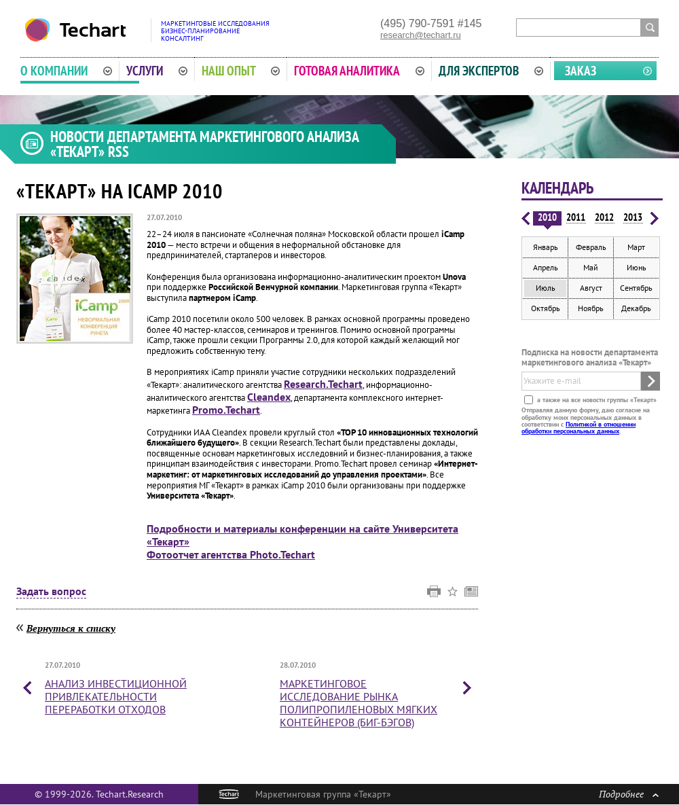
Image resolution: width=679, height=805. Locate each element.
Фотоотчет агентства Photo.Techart (231, 554)
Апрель (545, 267)
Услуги (156, 70)
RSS (118, 151)
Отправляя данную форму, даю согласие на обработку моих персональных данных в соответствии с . (585, 420)
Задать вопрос (51, 592)
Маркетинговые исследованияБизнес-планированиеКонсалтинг (215, 31)
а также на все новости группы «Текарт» (596, 399)
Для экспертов (491, 70)
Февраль (591, 247)
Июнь (636, 267)
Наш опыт (241, 70)
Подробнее (629, 793)
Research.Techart (323, 384)
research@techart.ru (420, 35)
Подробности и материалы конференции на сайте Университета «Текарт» (302, 535)
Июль (545, 288)
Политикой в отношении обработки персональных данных (578, 427)
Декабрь (636, 308)
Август (591, 288)
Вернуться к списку (70, 628)
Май (590, 267)
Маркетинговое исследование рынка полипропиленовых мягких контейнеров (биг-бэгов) (358, 703)
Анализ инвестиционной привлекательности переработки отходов (116, 696)
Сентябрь (636, 288)
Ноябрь (591, 308)
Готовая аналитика (359, 70)
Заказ (580, 70)
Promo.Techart (226, 409)
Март (636, 247)
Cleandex (269, 397)
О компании (66, 70)
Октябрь (545, 308)
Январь (545, 247)
